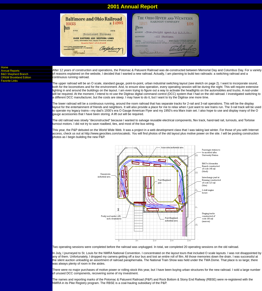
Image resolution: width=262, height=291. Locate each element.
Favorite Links (9, 80)
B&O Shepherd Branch (14, 74)
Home (4, 67)
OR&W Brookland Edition (16, 77)
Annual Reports (10, 70)
